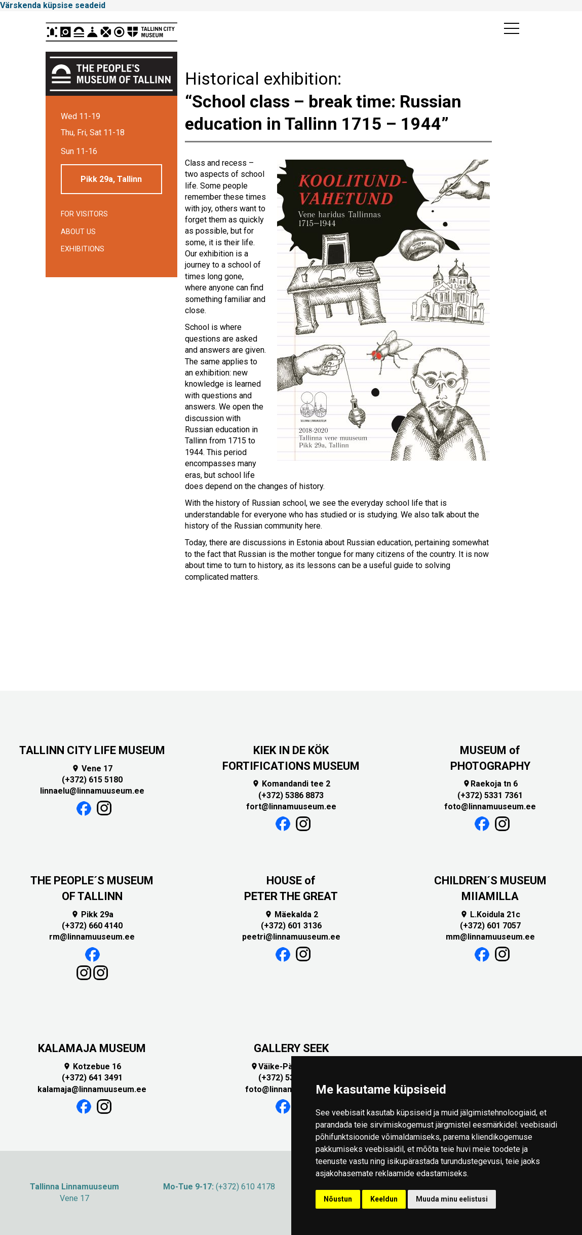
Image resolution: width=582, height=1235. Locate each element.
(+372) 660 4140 (92, 925)
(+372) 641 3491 (92, 1077)
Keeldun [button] (384, 1199)
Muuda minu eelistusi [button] (452, 1199)
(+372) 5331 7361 (490, 795)
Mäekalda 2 (291, 914)
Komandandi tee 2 (291, 784)
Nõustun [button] (338, 1199)
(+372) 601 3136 (291, 925)
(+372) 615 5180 (92, 779)
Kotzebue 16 (92, 1066)
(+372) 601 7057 (490, 925)
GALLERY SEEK (291, 1048)
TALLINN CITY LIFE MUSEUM (92, 750)
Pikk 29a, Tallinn (111, 179)
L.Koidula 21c (490, 914)
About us (78, 232)
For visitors (84, 214)
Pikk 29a (92, 914)
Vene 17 (91, 768)
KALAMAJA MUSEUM (92, 1048)
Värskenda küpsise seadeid (52, 5)
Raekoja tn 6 (490, 784)
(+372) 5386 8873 (291, 795)
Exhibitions (82, 249)
